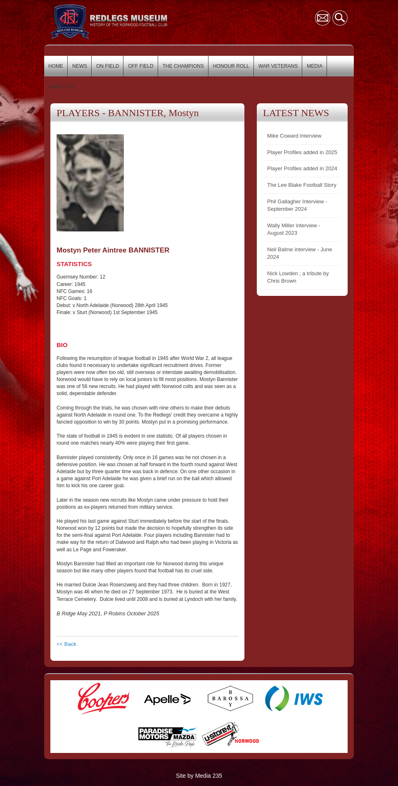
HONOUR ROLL (231, 66)
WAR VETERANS (278, 66)
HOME (55, 66)
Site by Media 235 (199, 775)
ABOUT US (61, 87)
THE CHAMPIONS (183, 66)
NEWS (79, 66)
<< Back (66, 644)
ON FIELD (107, 66)
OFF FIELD (140, 66)
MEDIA (314, 66)
